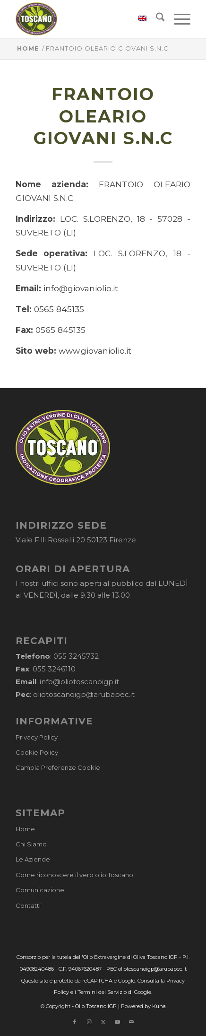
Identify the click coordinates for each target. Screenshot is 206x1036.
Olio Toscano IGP (96, 1006)
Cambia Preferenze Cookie (58, 767)
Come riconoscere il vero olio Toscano (74, 875)
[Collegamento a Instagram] (89, 1022)
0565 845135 (59, 309)
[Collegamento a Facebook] (75, 1022)
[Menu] (177, 19)
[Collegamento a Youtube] (117, 1022)
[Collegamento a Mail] (131, 1022)
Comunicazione (40, 890)
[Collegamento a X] (103, 1022)
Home (25, 829)
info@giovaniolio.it (80, 288)
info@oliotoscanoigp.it (79, 681)
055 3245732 (76, 656)
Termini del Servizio (102, 992)
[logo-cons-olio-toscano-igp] (85, 19)
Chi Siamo (31, 844)
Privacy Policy (37, 737)
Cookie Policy (37, 752)
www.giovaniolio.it (95, 351)
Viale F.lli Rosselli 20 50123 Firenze (76, 539)
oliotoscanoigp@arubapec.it (84, 694)
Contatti (28, 905)
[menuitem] (137, 19)
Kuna (159, 1006)
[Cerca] (155, 19)
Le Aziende (33, 859)
